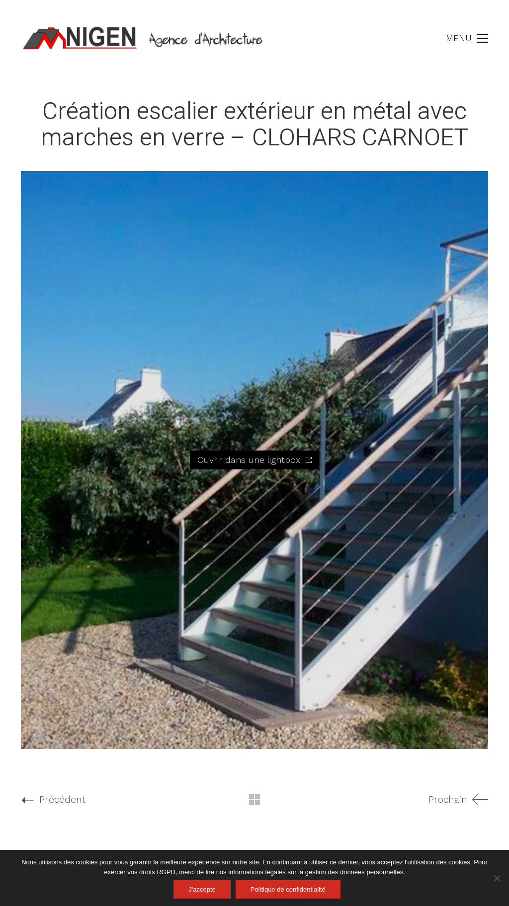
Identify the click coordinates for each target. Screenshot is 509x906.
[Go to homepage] (145, 38)
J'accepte (202, 889)
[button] (467, 38)
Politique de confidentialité (288, 889)
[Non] (497, 878)
